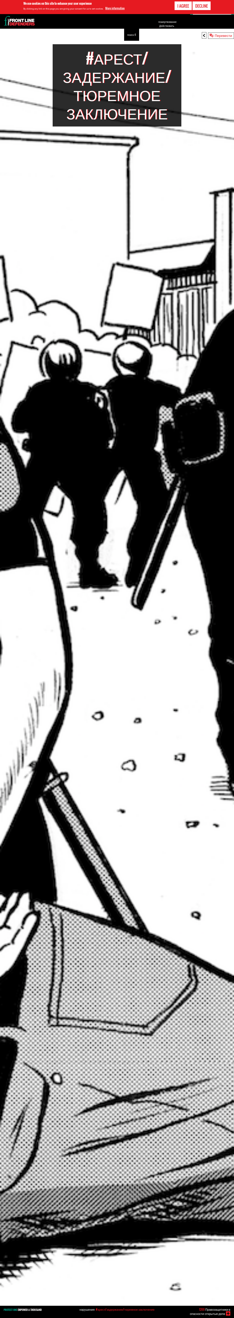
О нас (95, 35)
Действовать (166, 26)
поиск (131, 34)
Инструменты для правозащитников (64, 35)
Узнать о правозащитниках (21, 35)
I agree (183, 6)
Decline (201, 6)
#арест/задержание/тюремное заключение (125, 1309)
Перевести (223, 35)
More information (115, 8)
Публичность (113, 35)
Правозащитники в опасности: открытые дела (210, 1311)
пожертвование (167, 22)
